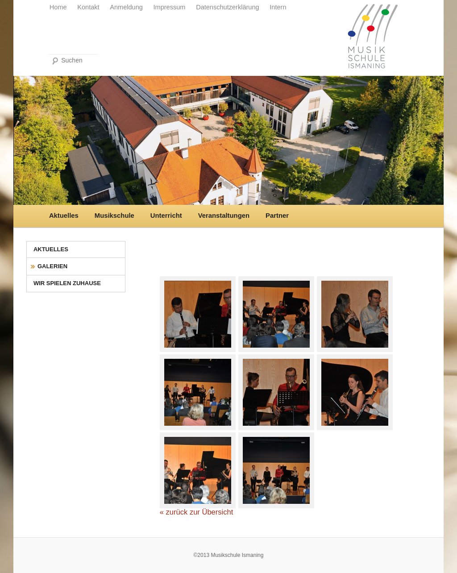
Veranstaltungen (223, 215)
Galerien (52, 266)
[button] (19, 553)
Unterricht (166, 215)
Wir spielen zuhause (67, 283)
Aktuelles (64, 215)
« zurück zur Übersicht (196, 512)
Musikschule (114, 215)
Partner (277, 215)
